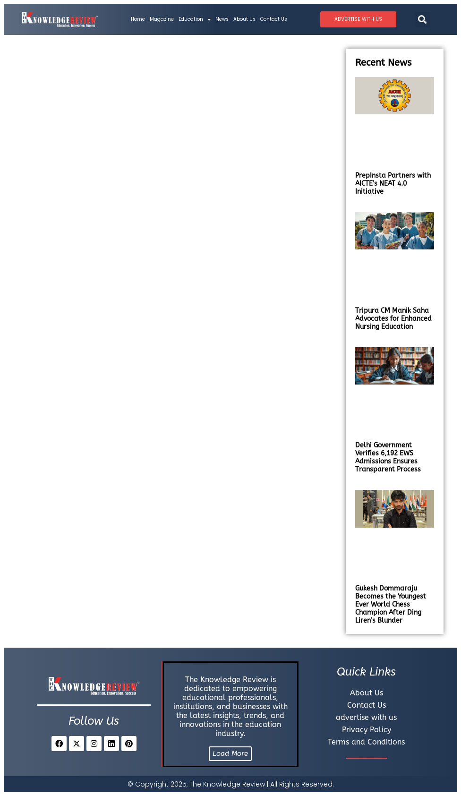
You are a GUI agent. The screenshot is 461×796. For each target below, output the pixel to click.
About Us (244, 19)
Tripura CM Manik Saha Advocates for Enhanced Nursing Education (393, 319)
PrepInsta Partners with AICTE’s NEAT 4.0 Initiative (393, 183)
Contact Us (273, 19)
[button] (422, 19)
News (222, 19)
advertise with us (366, 717)
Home (138, 19)
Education (195, 19)
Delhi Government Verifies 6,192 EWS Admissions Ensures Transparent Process (388, 457)
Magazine (162, 19)
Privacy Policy (366, 729)
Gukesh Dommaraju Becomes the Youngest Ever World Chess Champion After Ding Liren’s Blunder (390, 604)
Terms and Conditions (366, 741)
